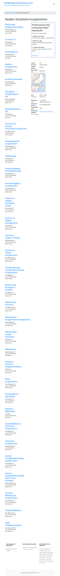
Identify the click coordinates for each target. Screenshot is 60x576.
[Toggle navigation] (54, 3)
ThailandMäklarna (13, 510)
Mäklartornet (10, 349)
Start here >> (35, 55)
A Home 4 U (10, 39)
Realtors (7, 12)
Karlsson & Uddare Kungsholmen (11, 252)
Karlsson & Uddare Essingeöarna (11, 220)
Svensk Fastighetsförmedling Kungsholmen (14, 458)
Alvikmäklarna (11, 52)
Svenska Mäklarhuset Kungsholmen (11, 495)
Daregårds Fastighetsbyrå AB (11, 94)
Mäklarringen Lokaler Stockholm (11, 334)
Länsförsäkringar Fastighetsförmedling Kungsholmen (14, 270)
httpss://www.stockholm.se (46, 111)
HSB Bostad (10, 156)
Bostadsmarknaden (14, 79)
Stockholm (12, 12)
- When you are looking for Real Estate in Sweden (18, 4)
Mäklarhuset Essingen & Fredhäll (10, 287)
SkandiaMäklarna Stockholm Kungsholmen (13, 426)
